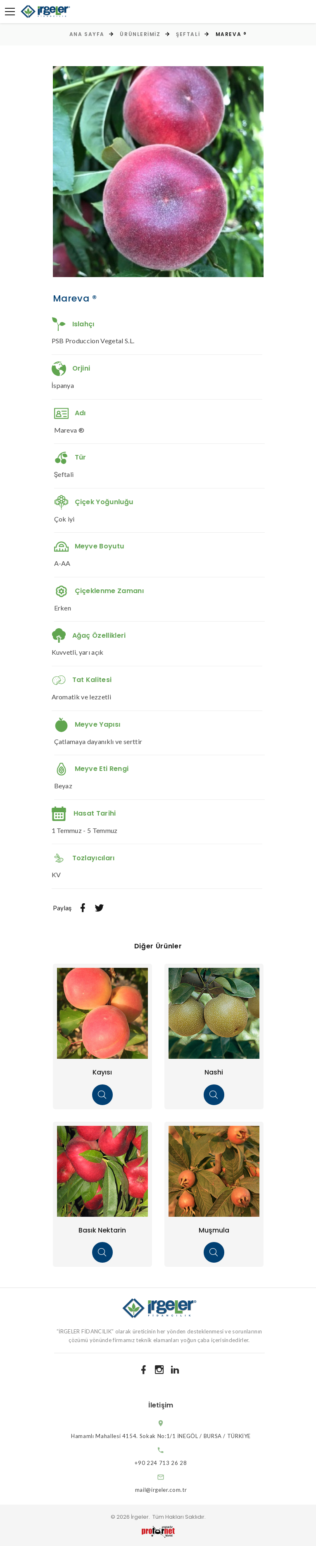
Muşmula (214, 1230)
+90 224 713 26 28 (168, 1463)
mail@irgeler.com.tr (168, 1489)
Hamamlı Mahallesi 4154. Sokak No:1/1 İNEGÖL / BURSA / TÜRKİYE (168, 1436)
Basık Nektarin (102, 1230)
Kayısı (102, 1072)
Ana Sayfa (87, 34)
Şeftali (188, 34)
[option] (158, 171)
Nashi (213, 1072)
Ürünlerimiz (140, 34)
